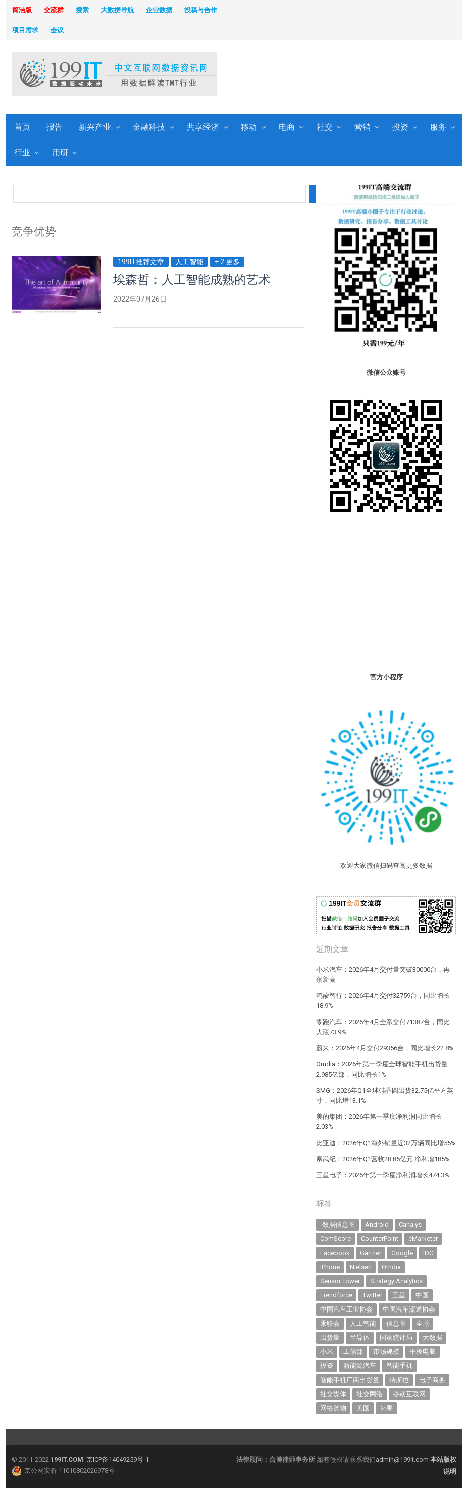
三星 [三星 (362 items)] (398, 1295)
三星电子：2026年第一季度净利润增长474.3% (382, 1175)
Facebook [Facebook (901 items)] (335, 1253)
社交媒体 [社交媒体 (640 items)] (333, 1394)
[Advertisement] (304, 75)
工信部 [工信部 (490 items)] (353, 1351)
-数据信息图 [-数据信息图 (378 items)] (337, 1224)
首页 (22, 127)
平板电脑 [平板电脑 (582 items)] (422, 1351)
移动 (249, 127)
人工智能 (189, 262)
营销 (362, 127)
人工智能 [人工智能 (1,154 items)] (363, 1323)
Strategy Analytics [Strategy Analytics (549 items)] (396, 1281)
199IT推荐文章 (141, 262)
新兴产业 (95, 127)
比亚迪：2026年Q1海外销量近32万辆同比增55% (386, 1143)
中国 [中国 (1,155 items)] (422, 1295)
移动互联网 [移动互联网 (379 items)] (409, 1394)
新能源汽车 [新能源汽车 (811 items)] (359, 1366)
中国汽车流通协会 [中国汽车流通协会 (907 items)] (409, 1309)
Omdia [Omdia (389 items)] (391, 1267)
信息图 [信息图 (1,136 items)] (396, 1323)
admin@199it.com (403, 1459)
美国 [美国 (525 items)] (363, 1408)
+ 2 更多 (227, 262)
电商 (287, 127)
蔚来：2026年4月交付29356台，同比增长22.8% (385, 1048)
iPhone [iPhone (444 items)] (330, 1267)
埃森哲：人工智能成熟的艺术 (192, 280)
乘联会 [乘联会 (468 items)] (330, 1323)
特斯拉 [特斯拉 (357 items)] (399, 1380)
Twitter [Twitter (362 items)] (372, 1295)
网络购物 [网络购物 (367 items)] (333, 1408)
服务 (438, 127)
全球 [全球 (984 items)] (422, 1323)
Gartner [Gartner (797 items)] (370, 1253)
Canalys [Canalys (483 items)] (410, 1224)
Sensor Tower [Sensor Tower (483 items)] (340, 1281)
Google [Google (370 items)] (402, 1253)
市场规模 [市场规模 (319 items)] (386, 1351)
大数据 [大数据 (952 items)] (432, 1337)
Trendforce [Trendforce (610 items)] (336, 1295)
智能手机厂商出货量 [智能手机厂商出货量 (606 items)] (349, 1380)
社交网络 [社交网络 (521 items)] (369, 1394)
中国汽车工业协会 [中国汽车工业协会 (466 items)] (346, 1309)
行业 (22, 152)
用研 (60, 152)
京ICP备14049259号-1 (117, 1459)
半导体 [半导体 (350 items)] (360, 1337)
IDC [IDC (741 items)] (428, 1253)
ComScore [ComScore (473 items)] (335, 1238)
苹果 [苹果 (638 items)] (386, 1408)
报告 (54, 127)
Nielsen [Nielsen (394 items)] (361, 1267)
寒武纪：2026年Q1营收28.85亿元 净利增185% (383, 1159)
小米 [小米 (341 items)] (326, 1351)
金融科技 (149, 127)
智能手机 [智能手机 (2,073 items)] (399, 1366)
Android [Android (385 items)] (377, 1224)
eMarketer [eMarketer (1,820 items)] (423, 1238)
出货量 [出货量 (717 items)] (330, 1337)
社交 (325, 127)
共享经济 (203, 127)
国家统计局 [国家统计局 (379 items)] (396, 1337)
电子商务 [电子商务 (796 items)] (432, 1380)
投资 (400, 127)
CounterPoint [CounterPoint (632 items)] (379, 1238)
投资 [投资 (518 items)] (326, 1366)
